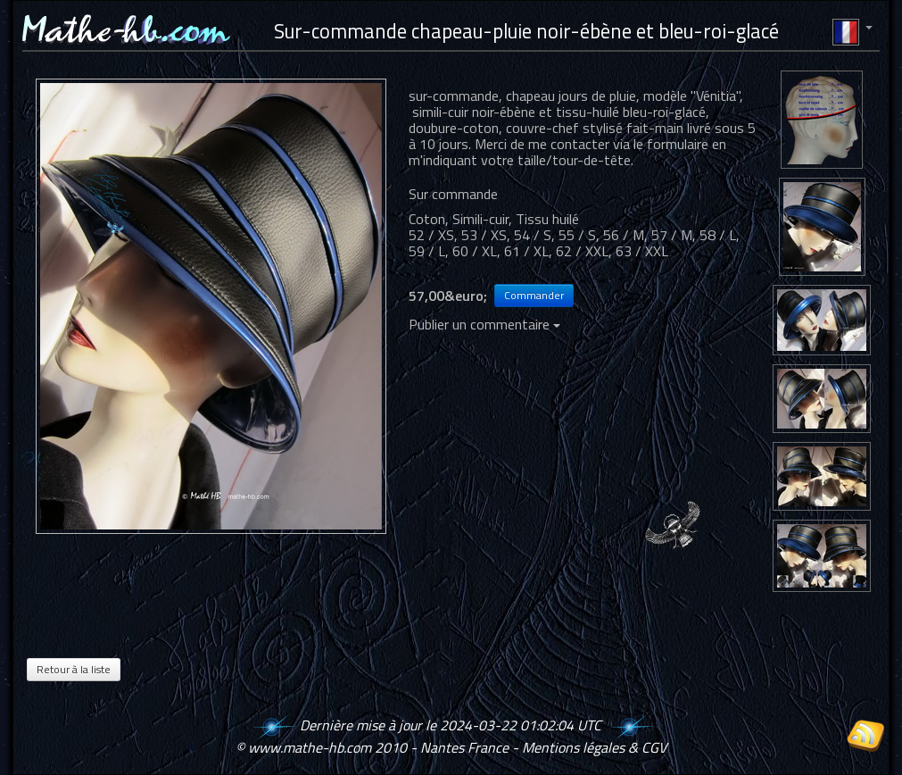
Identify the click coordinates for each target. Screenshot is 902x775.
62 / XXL (582, 251)
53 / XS (484, 235)
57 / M (671, 235)
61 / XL (526, 251)
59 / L (427, 251)
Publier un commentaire (484, 324)
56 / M (623, 235)
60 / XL (474, 251)
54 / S (532, 235)
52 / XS (431, 235)
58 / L (717, 235)
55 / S (577, 235)
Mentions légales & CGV (594, 747)
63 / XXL (642, 251)
